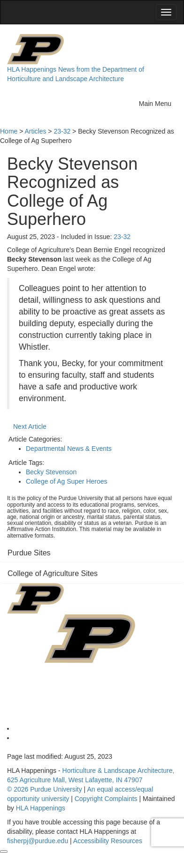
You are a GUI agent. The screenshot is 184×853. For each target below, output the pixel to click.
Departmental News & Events (69, 448)
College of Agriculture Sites (53, 573)
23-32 (122, 236)
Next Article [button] (29, 426)
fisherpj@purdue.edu (37, 841)
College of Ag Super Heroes (66, 481)
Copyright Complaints (106, 798)
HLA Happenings (31, 69)
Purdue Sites (29, 553)
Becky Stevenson (51, 472)
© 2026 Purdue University (44, 789)
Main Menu (157, 102)
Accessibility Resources (107, 841)
